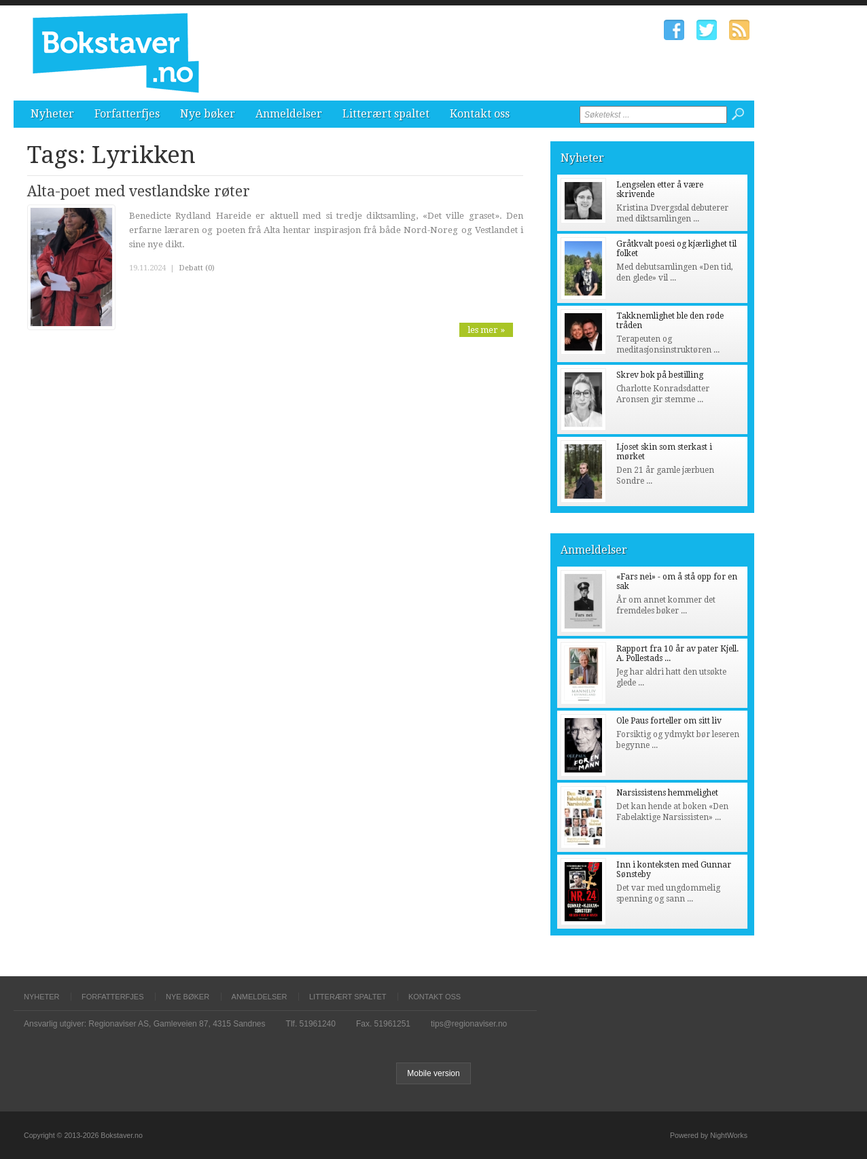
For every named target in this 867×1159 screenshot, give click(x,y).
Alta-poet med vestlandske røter (138, 191)
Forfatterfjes (127, 113)
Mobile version (433, 1073)
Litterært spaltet (385, 113)
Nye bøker (207, 113)
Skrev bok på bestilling (659, 375)
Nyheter (52, 113)
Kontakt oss (480, 113)
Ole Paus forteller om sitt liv (669, 721)
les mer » (486, 330)
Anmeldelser (288, 113)
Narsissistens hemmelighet (667, 793)
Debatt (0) (197, 268)
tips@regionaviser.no (469, 1024)
